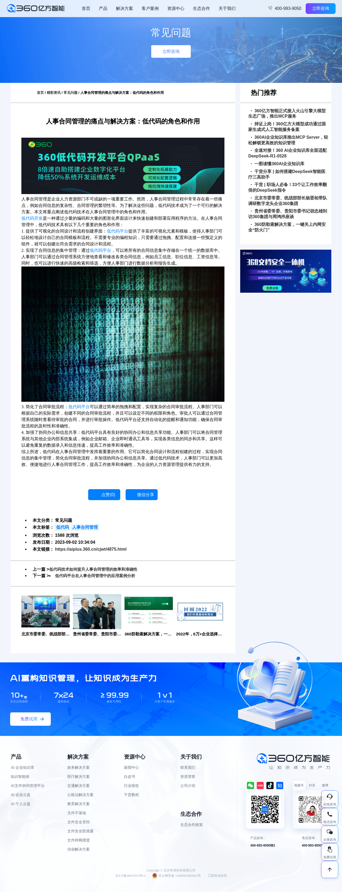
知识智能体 (20, 777)
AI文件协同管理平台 (28, 786)
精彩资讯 (54, 93)
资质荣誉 (187, 777)
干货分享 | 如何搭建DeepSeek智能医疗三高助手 (286, 174)
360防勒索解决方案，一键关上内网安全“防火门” (287, 227)
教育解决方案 (78, 804)
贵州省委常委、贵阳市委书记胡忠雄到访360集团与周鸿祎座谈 (287, 214)
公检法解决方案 (80, 795)
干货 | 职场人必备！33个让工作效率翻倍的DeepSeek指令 (287, 187)
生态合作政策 (191, 825)
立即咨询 (320, 8)
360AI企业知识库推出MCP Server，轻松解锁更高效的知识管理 (288, 140)
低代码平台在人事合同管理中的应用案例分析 (98, 575)
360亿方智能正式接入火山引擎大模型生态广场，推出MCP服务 (287, 114)
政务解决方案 (78, 768)
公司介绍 (187, 786)
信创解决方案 (78, 850)
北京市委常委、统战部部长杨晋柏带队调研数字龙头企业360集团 (287, 201)
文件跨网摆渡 (78, 841)
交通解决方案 (78, 786)
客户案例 (150, 8)
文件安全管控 (78, 822)
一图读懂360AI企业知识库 (277, 163)
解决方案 (124, 8)
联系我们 (187, 768)
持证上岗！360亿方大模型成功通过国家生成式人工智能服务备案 (287, 127)
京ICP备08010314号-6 (130, 876)
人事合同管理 (85, 527)
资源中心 (175, 8)
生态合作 (201, 8)
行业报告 (131, 786)
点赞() (108, 494)
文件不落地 (76, 813)
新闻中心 (131, 768)
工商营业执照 (217, 876)
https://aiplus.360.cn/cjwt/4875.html (91, 549)
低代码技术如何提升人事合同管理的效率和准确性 (96, 569)
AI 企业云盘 (20, 795)
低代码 (62, 527)
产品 (103, 8)
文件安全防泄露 (80, 831)
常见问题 (70, 93)
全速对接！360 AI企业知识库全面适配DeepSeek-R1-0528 (287, 153)
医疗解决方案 (78, 777)
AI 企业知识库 (22, 768)
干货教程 (131, 795)
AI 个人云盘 (20, 804)
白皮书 (129, 777)
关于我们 (227, 8)
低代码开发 (32, 218)
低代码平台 (117, 231)
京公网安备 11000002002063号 (176, 876)
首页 (86, 8)
